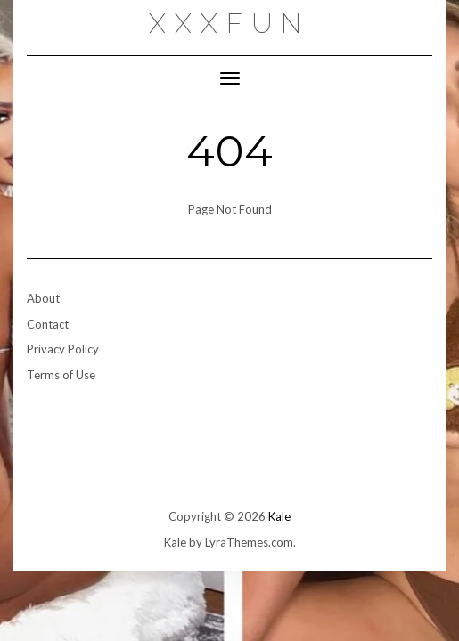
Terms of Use (61, 375)
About (43, 298)
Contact (48, 324)
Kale (279, 516)
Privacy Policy (63, 349)
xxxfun (229, 23)
